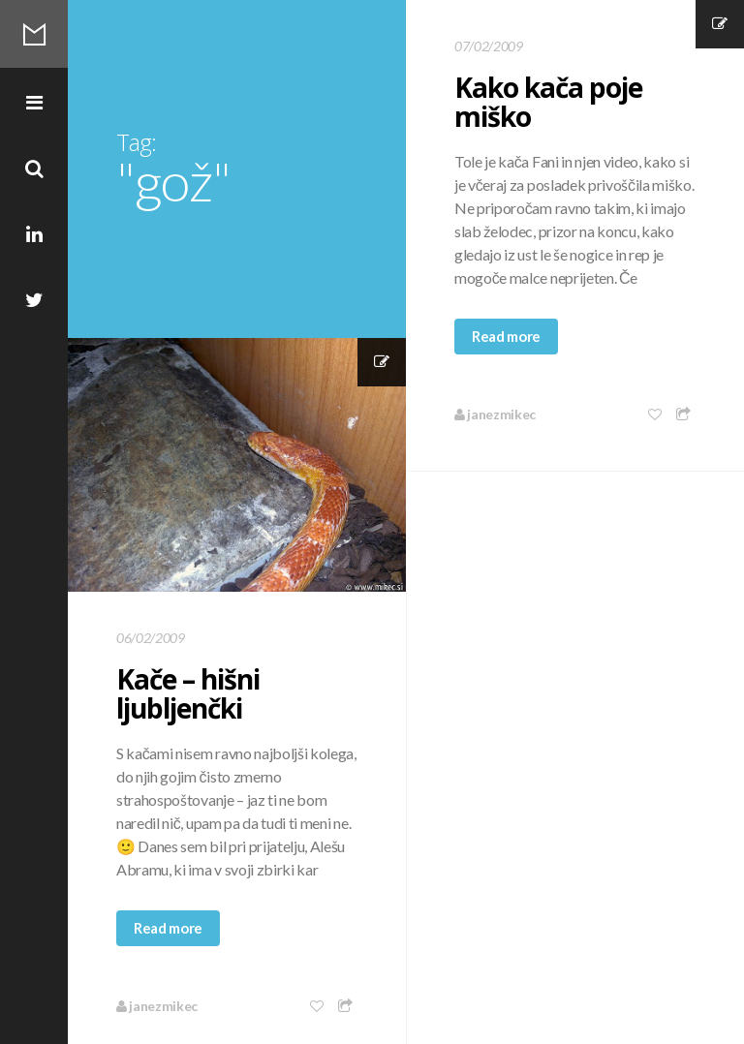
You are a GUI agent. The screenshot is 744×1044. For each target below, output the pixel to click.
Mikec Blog (34, 34)
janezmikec (495, 414)
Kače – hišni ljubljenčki (188, 693)
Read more (506, 336)
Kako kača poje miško (548, 102)
